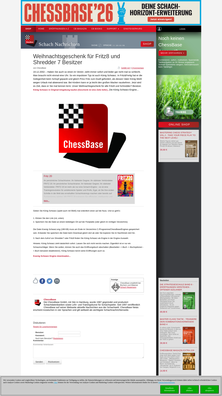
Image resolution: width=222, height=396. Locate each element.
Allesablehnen (189, 389)
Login (182, 29)
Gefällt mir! (125, 68)
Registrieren (58, 338)
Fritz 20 (48, 176)
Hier (55, 382)
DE (114, 45)
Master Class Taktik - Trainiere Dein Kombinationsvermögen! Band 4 (178, 322)
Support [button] (113, 29)
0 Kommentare (138, 68)
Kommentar (38, 341)
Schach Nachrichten (59, 44)
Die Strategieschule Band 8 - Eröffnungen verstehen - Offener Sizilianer (177, 287)
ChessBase (50, 299)
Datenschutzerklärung (166, 382)
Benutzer (39, 332)
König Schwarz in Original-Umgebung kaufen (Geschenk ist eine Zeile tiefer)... (71, 90)
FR (123, 45)
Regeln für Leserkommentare (45, 327)
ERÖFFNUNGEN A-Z (59, 29)
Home (41, 29)
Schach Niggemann (128, 287)
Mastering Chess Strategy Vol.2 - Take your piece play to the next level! (178, 135)
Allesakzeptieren (209, 389)
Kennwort (39, 335)
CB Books (96, 29)
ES (120, 45)
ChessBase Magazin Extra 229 (177, 350)
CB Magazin (80, 29)
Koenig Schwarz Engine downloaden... (52, 256)
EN (117, 45)
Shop (28, 29)
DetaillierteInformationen (169, 389)
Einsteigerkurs (133, 29)
